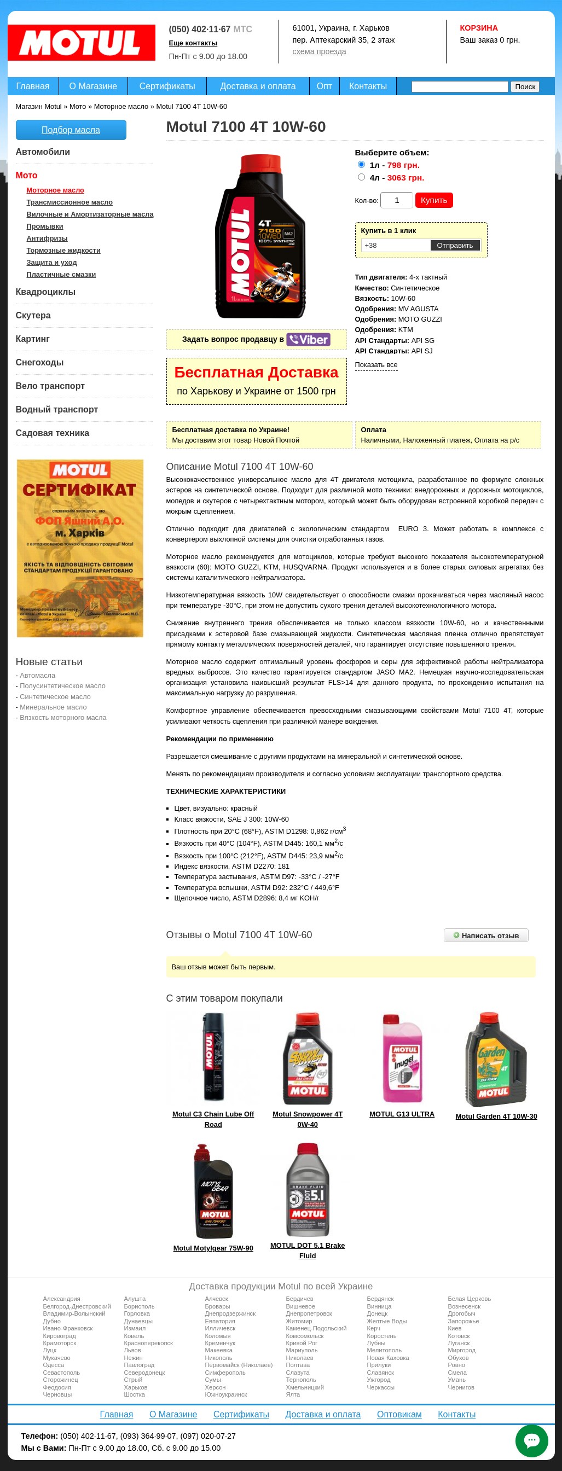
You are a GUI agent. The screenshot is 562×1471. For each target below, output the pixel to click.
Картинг (33, 339)
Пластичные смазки (61, 274)
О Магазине (93, 86)
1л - (395, 165)
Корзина (479, 28)
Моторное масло (55, 190)
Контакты (368, 86)
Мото (27, 175)
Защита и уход (52, 262)
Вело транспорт (50, 386)
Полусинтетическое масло (63, 686)
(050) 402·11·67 (200, 29)
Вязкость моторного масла (63, 717)
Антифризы (47, 238)
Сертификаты (167, 86)
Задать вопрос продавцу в (256, 339)
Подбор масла (71, 130)
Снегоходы (40, 362)
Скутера (33, 315)
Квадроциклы (46, 291)
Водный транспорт (57, 409)
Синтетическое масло (55, 697)
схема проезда (319, 51)
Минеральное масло (53, 707)
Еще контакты (193, 43)
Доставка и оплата (258, 86)
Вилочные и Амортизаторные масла (90, 214)
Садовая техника (53, 433)
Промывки (45, 226)
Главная (33, 86)
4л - (397, 177)
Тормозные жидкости (64, 250)
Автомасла (37, 675)
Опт (324, 86)
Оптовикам (399, 1414)
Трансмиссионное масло (70, 202)
